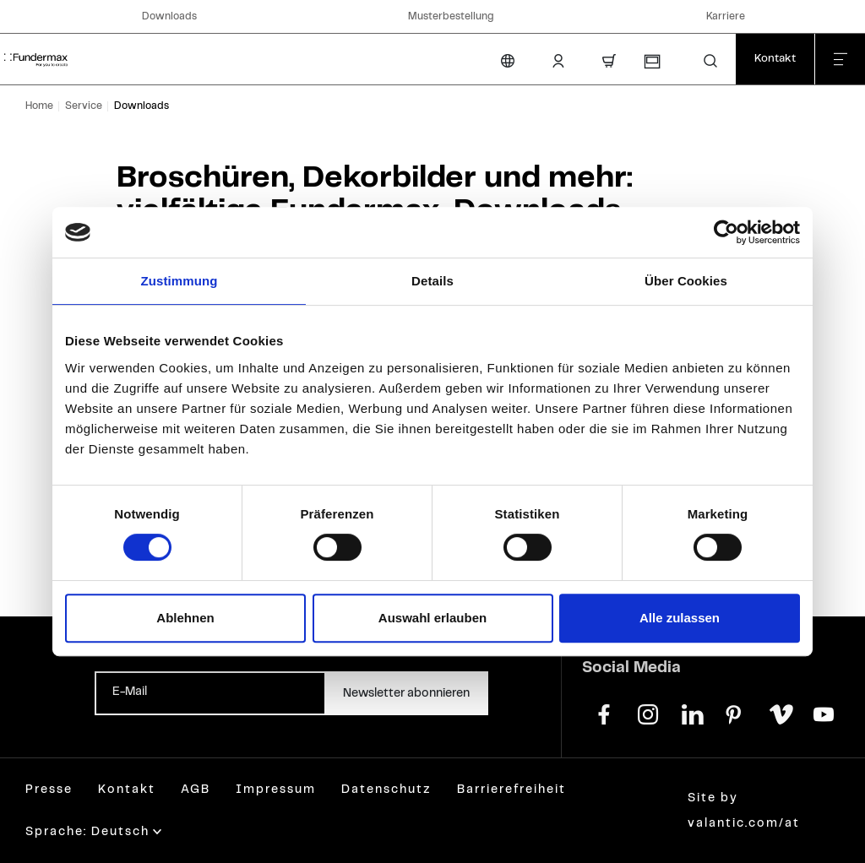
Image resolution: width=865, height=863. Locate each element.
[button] (710, 61)
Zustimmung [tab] (179, 281)
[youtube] (824, 713)
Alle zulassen (679, 618)
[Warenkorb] (609, 61)
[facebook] (604, 713)
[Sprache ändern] (508, 61)
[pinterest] (736, 713)
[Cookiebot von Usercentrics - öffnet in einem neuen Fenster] (726, 232)
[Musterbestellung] (651, 61)
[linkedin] (692, 713)
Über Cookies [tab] (686, 281)
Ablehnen (185, 618)
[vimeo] (780, 713)
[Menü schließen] (839, 59)
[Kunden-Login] (558, 61)
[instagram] (648, 713)
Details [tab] (432, 281)
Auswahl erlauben (432, 618)
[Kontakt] (775, 59)
